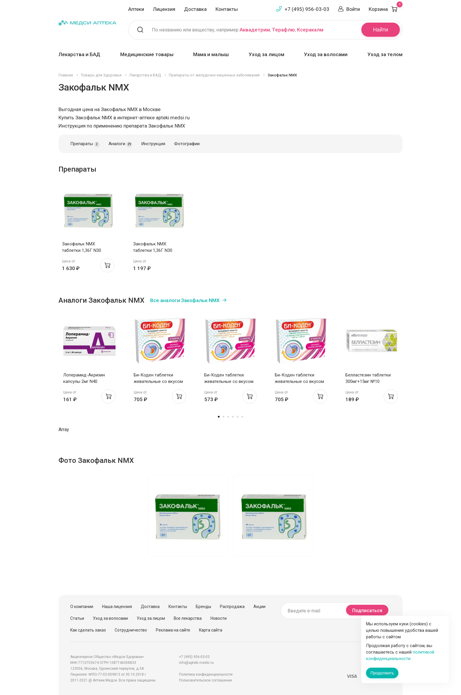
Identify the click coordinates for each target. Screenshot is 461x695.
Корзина (385, 9)
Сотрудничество (131, 630)
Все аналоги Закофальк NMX (185, 300)
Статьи (77, 618)
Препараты (85, 144)
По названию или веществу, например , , (237, 30)
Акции (259, 606)
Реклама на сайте (173, 630)
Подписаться (367, 610)
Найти (380, 30)
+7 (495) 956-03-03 (307, 9)
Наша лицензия (117, 606)
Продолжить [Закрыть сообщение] (382, 673)
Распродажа (232, 606)
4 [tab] (233, 417)
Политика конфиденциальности (206, 674)
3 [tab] (228, 417)
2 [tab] (223, 417)
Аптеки (136, 9)
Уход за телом (385, 54)
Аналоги (120, 144)
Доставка (195, 9)
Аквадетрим (255, 30)
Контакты (227, 9)
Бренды (203, 606)
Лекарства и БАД (79, 54)
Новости (219, 618)
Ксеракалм (310, 30)
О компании (81, 606)
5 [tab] (237, 417)
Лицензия (164, 9)
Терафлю (283, 30)
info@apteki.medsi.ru (196, 663)
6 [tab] (242, 417)
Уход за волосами (326, 54)
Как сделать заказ (88, 630)
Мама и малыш (211, 54)
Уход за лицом (266, 54)
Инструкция (153, 143)
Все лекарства (188, 618)
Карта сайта (210, 630)
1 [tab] (219, 417)
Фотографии (187, 143)
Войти (353, 9)
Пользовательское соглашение (205, 680)
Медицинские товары (146, 54)
